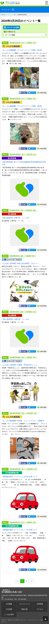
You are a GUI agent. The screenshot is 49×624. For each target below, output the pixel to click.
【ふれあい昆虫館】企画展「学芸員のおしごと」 (20, 365)
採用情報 (40, 604)
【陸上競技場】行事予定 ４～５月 (15, 218)
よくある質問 (9, 614)
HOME (3, 14)
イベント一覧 (11, 14)
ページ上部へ (45, 618)
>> (32, 581)
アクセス (40, 609)
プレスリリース (24, 604)
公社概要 (9, 604)
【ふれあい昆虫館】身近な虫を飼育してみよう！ (20, 263)
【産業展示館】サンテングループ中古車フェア (19, 530)
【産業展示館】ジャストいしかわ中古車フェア (19, 477)
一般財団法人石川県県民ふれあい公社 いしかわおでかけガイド (10, 3)
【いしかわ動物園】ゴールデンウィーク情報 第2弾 (22, 106)
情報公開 (24, 609)
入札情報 (9, 609)
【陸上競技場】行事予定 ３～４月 (15, 319)
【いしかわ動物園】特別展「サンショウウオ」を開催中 (23, 421)
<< (17, 581)
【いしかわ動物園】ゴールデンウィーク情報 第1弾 (22, 50)
